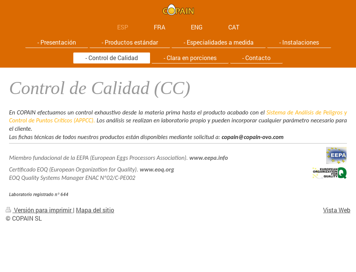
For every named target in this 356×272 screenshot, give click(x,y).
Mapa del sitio (95, 210)
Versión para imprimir (39, 210)
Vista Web (336, 210)
